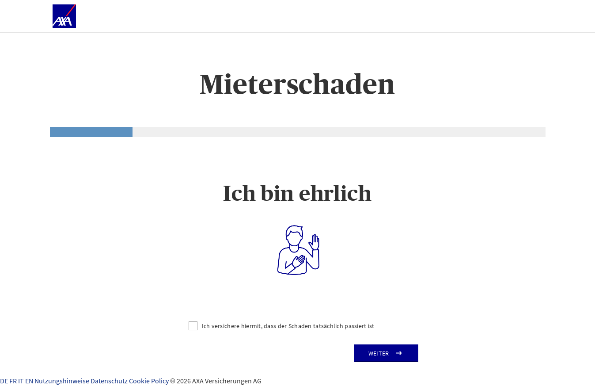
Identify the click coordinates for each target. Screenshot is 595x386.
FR (13, 380)
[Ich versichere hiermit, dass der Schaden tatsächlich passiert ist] (298, 325)
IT (21, 380)
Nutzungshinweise (62, 380)
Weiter (378, 353)
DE (4, 380)
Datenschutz (110, 380)
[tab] (91, 132)
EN (29, 380)
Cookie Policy (149, 380)
